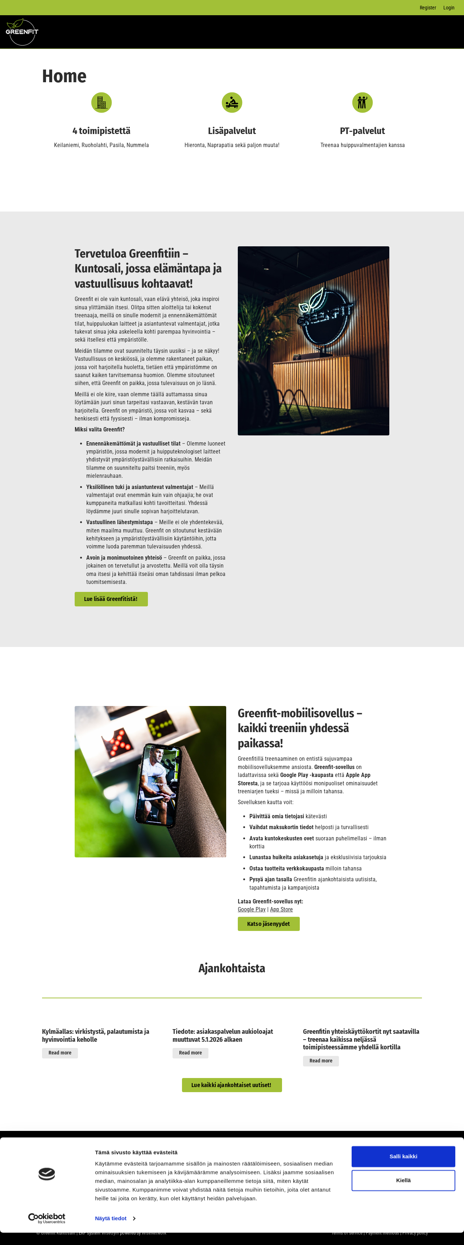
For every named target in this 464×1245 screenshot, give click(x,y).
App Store (281, 909)
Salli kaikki (404, 1169)
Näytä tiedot (111, 1231)
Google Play (252, 909)
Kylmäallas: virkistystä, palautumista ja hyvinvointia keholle (95, 1036)
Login (449, 8)
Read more (60, 1053)
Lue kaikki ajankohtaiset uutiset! (231, 1085)
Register (428, 8)
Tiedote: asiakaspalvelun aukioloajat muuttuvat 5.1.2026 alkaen (223, 1036)
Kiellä (403, 1192)
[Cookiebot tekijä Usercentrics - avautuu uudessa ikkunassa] (47, 1230)
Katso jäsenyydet (268, 923)
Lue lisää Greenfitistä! (111, 599)
